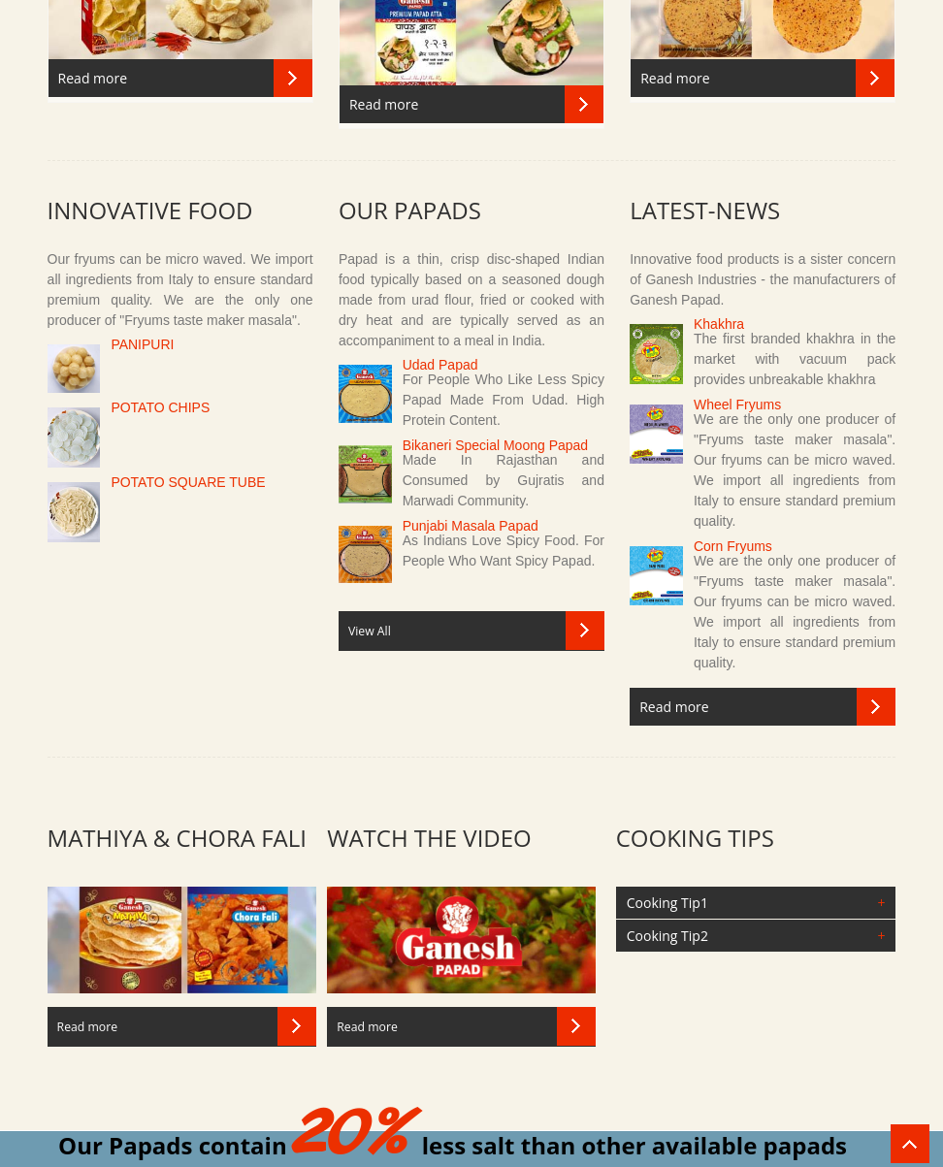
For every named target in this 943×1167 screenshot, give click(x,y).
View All (369, 631)
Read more (92, 78)
